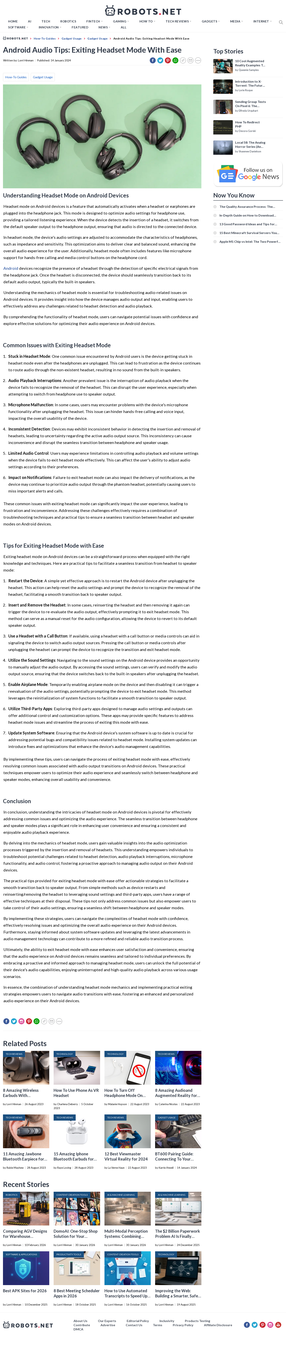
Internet (261, 21)
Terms (157, 1325)
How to (146, 21)
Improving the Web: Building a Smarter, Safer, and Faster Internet (177, 1295)
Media (235, 21)
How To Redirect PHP (247, 124)
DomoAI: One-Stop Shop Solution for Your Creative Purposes (76, 1236)
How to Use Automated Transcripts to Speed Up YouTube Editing (125, 1295)
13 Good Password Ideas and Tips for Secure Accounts (247, 224)
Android (10, 268)
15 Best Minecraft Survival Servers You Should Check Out (248, 233)
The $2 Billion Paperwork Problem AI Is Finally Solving (177, 1236)
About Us (80, 1321)
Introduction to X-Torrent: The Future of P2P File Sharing (249, 83)
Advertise (107, 1325)
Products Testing (197, 1321)
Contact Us (134, 1325)
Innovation (49, 27)
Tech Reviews (177, 21)
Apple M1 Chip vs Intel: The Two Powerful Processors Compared (250, 241)
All (124, 27)
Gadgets (209, 21)
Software (17, 27)
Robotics (68, 21)
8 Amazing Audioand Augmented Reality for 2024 (176, 1095)
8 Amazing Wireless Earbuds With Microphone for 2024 (22, 1095)
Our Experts (107, 1321)
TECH (46, 21)
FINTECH (93, 21)
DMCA (78, 1329)
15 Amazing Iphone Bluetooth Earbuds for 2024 (74, 1158)
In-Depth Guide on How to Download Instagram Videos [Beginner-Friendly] (247, 215)
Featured (80, 27)
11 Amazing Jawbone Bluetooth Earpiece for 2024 (23, 1158)
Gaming (119, 21)
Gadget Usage (43, 77)
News (103, 27)
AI (29, 21)
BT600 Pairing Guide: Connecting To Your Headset (174, 1158)
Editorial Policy (138, 1321)
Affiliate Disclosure (218, 1325)
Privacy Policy (183, 1325)
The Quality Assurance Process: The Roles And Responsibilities (246, 206)
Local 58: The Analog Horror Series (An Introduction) (250, 144)
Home (13, 21)
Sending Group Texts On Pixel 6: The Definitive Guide (250, 104)
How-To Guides (16, 77)
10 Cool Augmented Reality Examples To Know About (250, 63)
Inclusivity (166, 1321)
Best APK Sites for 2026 (25, 1290)
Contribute (81, 1325)
